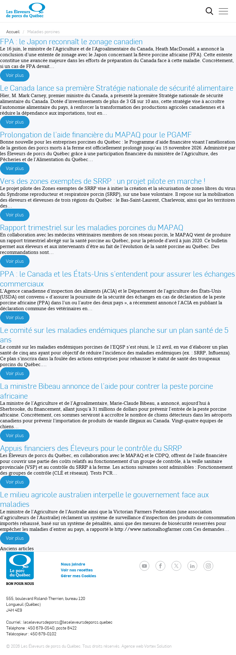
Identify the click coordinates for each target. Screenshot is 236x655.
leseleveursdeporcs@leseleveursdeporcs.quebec (67, 622)
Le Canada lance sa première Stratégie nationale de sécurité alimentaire (116, 87)
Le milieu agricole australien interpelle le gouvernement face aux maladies (104, 499)
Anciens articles (17, 548)
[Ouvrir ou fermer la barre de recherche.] (209, 11)
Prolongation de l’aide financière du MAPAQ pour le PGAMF (96, 134)
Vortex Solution (157, 646)
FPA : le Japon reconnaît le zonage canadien (71, 41)
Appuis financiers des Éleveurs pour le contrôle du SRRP (91, 447)
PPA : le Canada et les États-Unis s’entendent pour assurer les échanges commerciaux (117, 278)
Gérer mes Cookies (78, 575)
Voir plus (15, 74)
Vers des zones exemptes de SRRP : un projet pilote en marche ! (103, 180)
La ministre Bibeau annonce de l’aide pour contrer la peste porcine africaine (106, 390)
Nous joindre (73, 564)
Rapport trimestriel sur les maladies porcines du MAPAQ (91, 227)
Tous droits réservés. (101, 646)
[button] (223, 11)
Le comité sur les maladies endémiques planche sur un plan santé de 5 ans (114, 334)
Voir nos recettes (77, 570)
